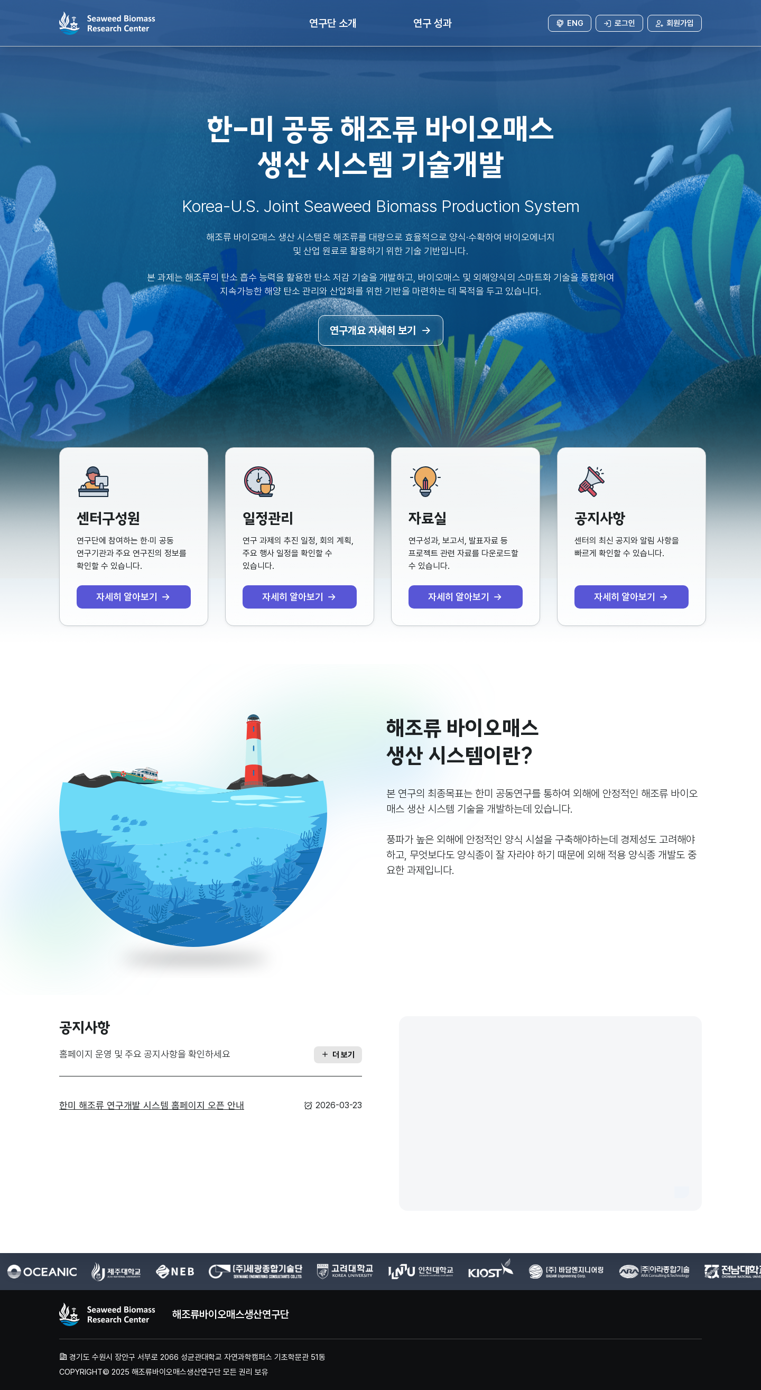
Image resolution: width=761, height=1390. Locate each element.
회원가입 (674, 23)
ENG (569, 23)
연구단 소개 (333, 23)
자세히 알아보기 (133, 596)
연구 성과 (432, 23)
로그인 (619, 23)
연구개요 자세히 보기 (381, 330)
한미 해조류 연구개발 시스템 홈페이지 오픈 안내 (151, 1105)
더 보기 (338, 1055)
